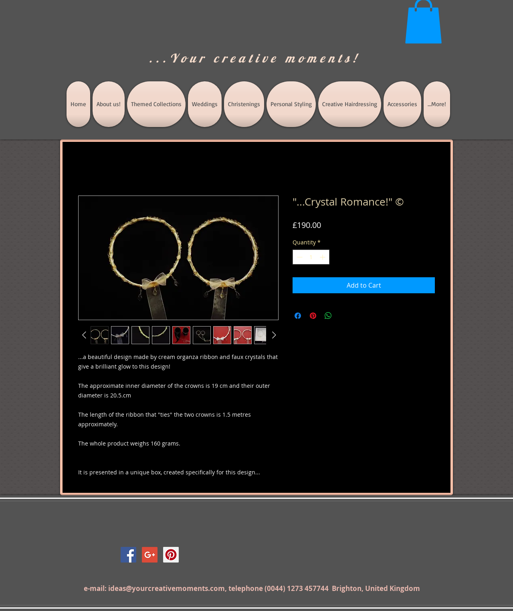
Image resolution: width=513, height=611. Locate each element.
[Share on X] (343, 316)
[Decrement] (299, 257)
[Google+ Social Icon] (150, 555)
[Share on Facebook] (298, 316)
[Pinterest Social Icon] (171, 555)
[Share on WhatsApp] (328, 316)
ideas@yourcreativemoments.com (166, 588)
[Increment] (323, 257)
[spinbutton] (311, 257)
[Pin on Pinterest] (313, 316)
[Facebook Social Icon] (128, 555)
